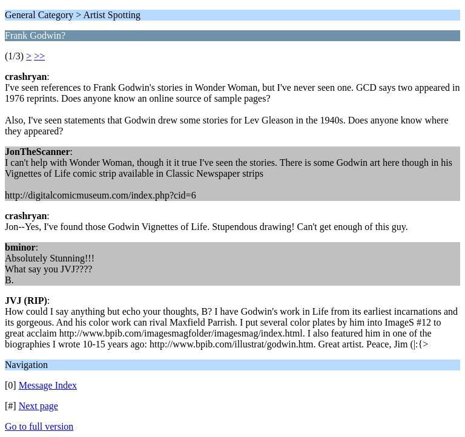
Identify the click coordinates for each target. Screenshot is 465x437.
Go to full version (39, 426)
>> (39, 56)
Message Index (48, 385)
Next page (38, 406)
